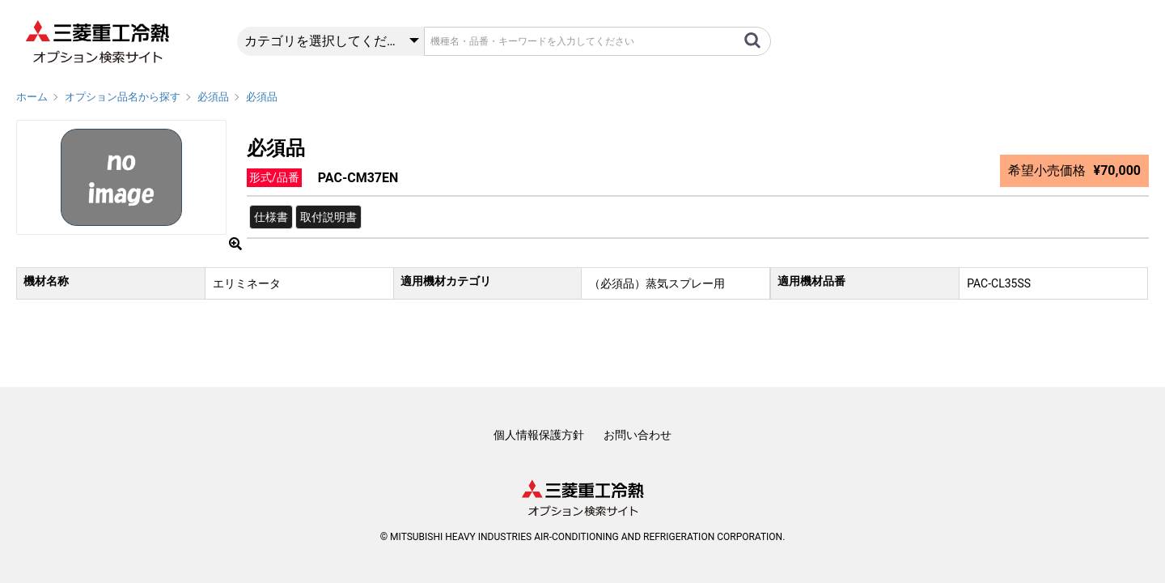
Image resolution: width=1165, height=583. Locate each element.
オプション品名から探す (122, 97)
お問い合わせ (637, 434)
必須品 (213, 97)
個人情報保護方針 (539, 434)
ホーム (32, 97)
